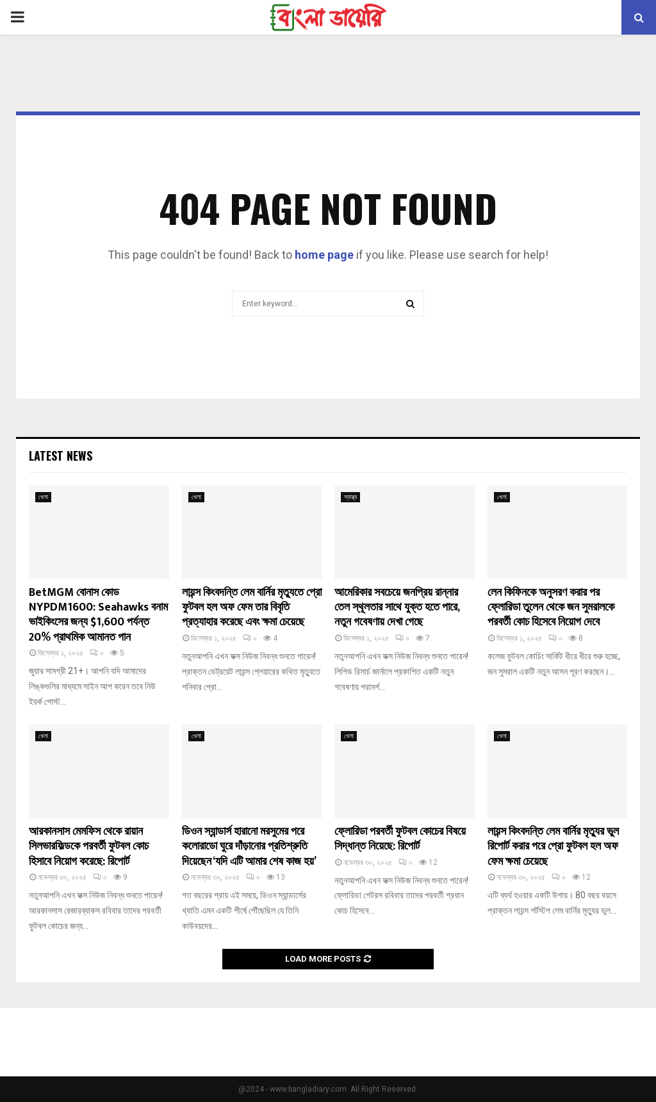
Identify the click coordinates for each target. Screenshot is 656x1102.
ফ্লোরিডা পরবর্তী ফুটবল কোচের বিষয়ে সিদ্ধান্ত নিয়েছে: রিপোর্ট (400, 839)
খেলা (43, 496)
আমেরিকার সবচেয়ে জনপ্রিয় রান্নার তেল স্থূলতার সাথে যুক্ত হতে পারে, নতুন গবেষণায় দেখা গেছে (396, 607)
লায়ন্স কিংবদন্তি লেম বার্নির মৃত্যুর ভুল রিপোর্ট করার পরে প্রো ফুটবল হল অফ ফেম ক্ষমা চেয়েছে (553, 846)
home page (324, 254)
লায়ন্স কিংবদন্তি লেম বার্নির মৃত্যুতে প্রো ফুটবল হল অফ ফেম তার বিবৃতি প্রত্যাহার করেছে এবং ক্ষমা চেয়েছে (252, 607)
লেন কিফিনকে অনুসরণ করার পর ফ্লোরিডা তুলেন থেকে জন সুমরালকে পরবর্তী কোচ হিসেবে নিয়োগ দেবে (551, 607)
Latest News (60, 455)
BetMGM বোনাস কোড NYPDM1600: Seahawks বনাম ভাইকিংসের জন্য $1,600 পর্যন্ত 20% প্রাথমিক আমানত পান (98, 615)
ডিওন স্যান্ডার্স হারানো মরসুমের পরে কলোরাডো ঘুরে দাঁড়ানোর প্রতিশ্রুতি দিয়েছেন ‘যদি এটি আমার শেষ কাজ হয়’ (249, 846)
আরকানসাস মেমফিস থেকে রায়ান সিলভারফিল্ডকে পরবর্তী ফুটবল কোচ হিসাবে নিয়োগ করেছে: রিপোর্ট (89, 846)
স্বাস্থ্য (350, 496)
